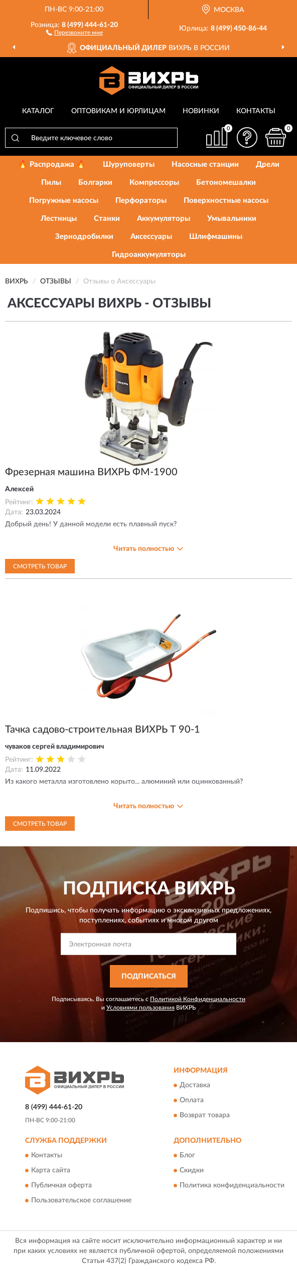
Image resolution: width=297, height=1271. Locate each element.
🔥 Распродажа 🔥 (52, 164)
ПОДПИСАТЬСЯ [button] (148, 976)
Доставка (195, 1085)
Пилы (51, 182)
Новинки (201, 111)
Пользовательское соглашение (81, 1200)
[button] (74, 32)
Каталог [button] (38, 111)
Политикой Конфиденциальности (197, 999)
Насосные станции (205, 164)
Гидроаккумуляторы (149, 254)
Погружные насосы (63, 200)
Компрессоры (154, 182)
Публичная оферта (61, 1185)
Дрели (267, 164)
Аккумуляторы (163, 218)
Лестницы (59, 218)
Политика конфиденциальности (232, 1185)
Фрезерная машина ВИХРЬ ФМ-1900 (91, 472)
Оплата (192, 1100)
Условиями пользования (140, 1008)
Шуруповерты (129, 164)
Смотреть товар (40, 566)
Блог (187, 1155)
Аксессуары (151, 236)
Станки (107, 218)
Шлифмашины (215, 236)
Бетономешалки (226, 182)
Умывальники (231, 218)
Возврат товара (205, 1115)
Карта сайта (50, 1170)
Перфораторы (141, 200)
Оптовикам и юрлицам (118, 111)
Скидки (192, 1170)
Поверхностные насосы (226, 200)
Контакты (255, 111)
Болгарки (95, 182)
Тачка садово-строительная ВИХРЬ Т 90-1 (102, 730)
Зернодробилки (84, 236)
